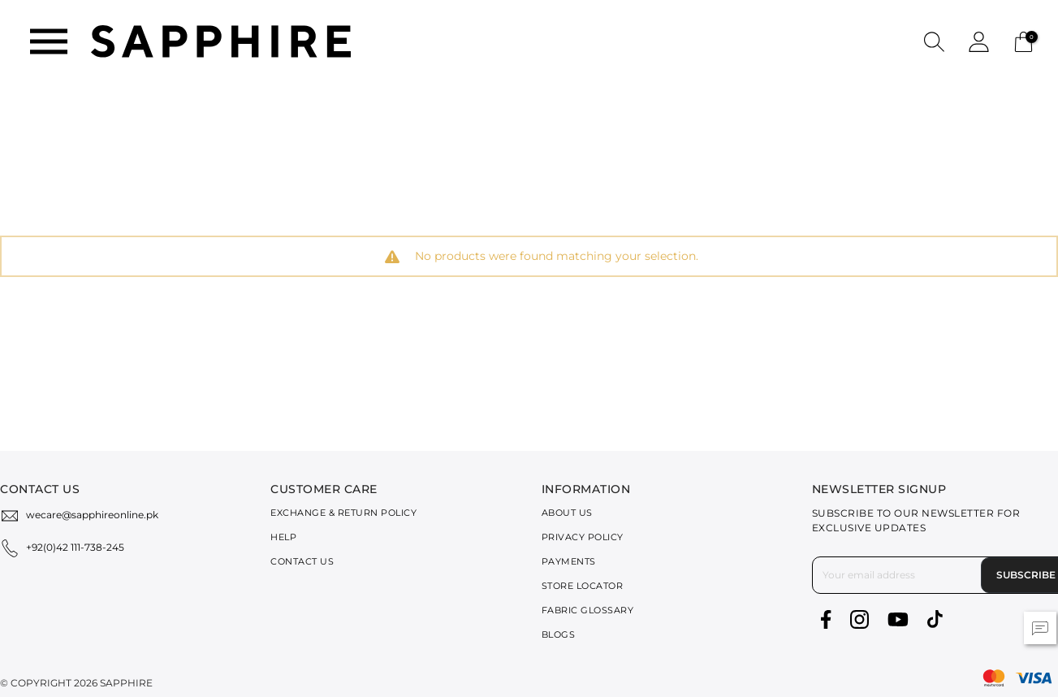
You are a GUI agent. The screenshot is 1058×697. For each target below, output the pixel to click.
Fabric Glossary (588, 610)
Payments (569, 561)
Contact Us (302, 561)
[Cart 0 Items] (1023, 40)
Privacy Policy (583, 537)
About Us (567, 512)
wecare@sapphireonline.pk (92, 515)
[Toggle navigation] (48, 41)
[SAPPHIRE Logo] (221, 40)
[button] (934, 41)
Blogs (559, 634)
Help (283, 537)
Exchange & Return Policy (343, 512)
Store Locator (583, 585)
